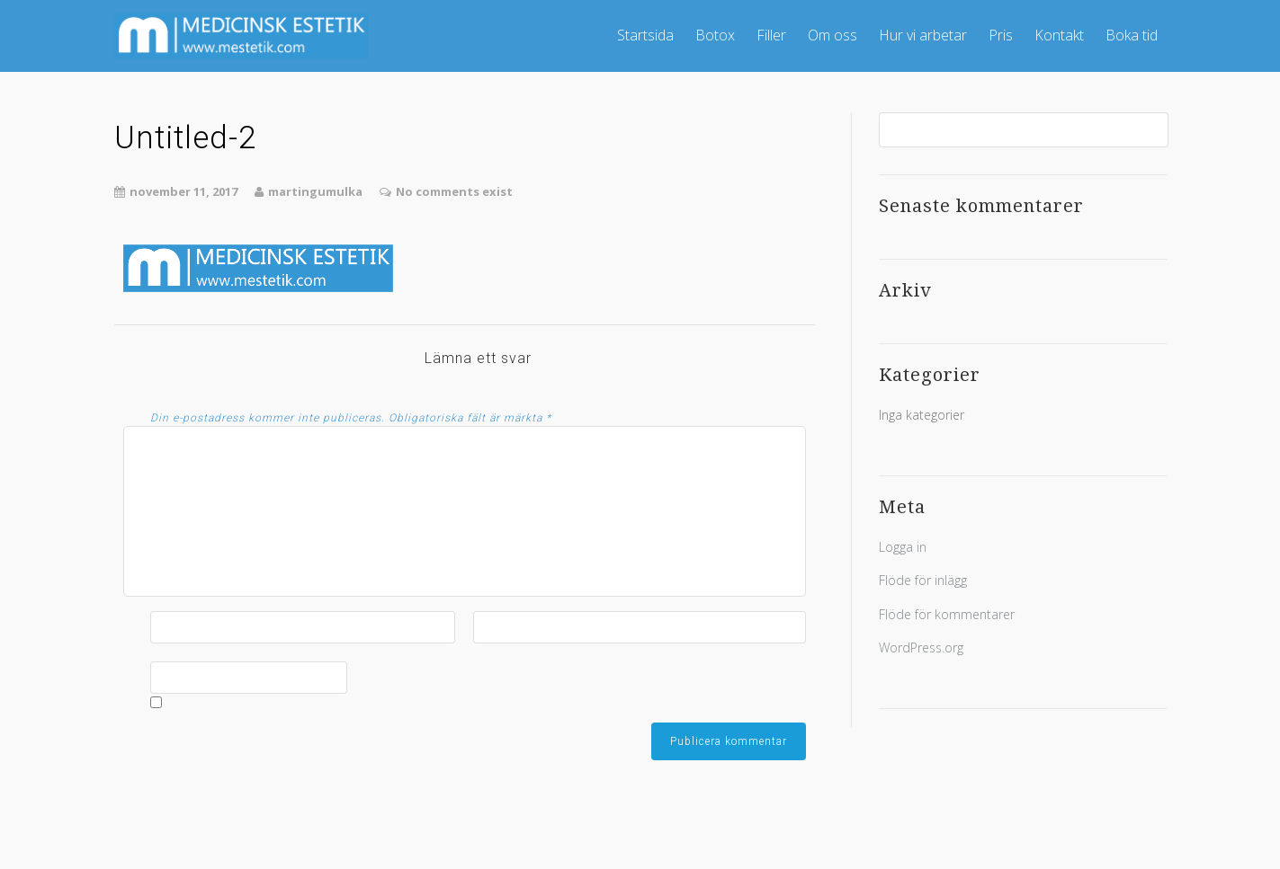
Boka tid (1131, 35)
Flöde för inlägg (923, 580)
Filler (771, 35)
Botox (715, 35)
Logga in (902, 546)
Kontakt (1059, 35)
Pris (1001, 35)
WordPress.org (921, 647)
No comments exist (454, 191)
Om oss (832, 35)
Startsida (645, 35)
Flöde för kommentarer (947, 614)
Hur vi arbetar (923, 35)
